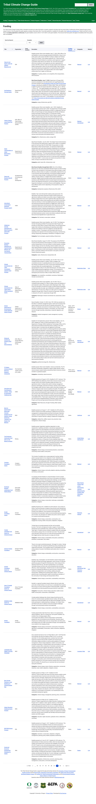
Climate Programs (35, 20)
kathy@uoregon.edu (59, 777)
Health (49, 20)
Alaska (79, 750)
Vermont (79, 489)
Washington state (81, 289)
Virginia (79, 484)
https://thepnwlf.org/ (30, 13)
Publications (44, 20)
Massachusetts (81, 491)
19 (49, 766)
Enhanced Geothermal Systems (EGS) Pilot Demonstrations (8, 341)
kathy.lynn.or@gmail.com (73, 31)
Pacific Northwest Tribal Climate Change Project (37, 8)
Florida (79, 729)
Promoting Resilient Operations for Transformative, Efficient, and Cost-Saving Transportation (8, 248)
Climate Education (56, 20)
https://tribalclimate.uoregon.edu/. (76, 13)
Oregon (79, 309)
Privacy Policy (49, 793)
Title (5, 49)
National (79, 64)
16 (40, 766)
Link (89, 64)
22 (57, 766)
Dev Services (63, 793)
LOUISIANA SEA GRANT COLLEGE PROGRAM (8, 651)
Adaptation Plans (12, 20)
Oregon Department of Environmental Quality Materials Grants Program (8, 309)
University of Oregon (63, 771)
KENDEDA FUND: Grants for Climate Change (8, 602)
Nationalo (79, 512)
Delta (83, 651)
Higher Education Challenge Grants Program (8, 709)
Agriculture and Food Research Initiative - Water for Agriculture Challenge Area (8, 392)
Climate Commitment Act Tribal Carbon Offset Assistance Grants (8, 289)
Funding (5, 20)
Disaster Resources (67, 20)
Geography (29, 40)
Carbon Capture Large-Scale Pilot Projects (8, 122)
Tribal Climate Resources (24, 20)
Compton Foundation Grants (7, 464)
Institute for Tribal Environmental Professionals (48, 774)
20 (52, 766)
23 (60, 766)
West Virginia (80, 482)
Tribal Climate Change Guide (20, 4)
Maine (78, 495)
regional (79, 514)
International (80, 123)
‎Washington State (81, 268)
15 (37, 766)
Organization (18, 49)
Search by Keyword (9, 40)
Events (77, 20)
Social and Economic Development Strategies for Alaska (7, 750)
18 (46, 766)
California (79, 415)
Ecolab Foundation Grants (7, 513)
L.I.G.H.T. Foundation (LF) (70, 8)
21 (54, 766)
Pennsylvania (80, 487)
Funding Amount (71, 49)
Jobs (74, 20)
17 (43, 766)
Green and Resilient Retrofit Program (8, 178)
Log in (93, 20)
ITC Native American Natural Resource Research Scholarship (8, 370)
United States (80, 438)
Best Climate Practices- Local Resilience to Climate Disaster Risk (8, 684)
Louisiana (79, 651)
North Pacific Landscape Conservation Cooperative (46, 772)
